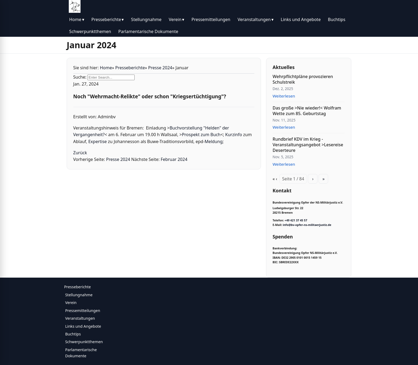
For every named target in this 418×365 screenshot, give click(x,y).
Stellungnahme (146, 19)
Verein (175, 19)
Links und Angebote (301, 19)
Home (75, 19)
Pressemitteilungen (210, 19)
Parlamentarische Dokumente (148, 31)
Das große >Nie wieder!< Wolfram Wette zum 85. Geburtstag (307, 110)
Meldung (214, 141)
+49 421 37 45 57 (296, 220)
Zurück (80, 153)
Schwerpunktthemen (90, 31)
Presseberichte (106, 19)
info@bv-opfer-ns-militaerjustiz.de (307, 225)
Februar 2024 (174, 159)
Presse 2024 (160, 68)
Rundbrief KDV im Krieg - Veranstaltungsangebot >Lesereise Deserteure (308, 144)
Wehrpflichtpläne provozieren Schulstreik (303, 79)
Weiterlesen (284, 96)
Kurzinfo (233, 134)
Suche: (80, 77)
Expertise (97, 141)
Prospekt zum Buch (201, 134)
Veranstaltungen (254, 19)
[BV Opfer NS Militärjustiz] (75, 6)
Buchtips (336, 19)
